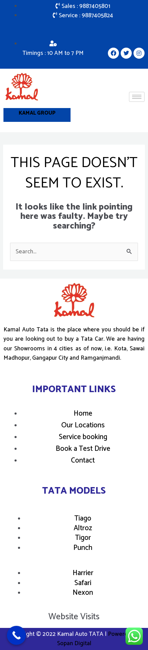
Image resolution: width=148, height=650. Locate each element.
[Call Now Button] (16, 635)
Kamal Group (37, 113)
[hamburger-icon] (137, 97)
